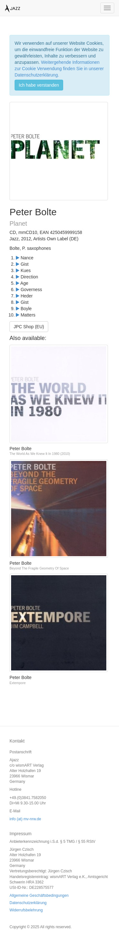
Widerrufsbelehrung (26, 910)
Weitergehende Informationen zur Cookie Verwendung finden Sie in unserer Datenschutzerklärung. (59, 68)
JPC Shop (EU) (29, 326)
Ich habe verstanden (39, 85)
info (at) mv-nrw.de (25, 819)
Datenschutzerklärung (28, 903)
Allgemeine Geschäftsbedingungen (39, 895)
